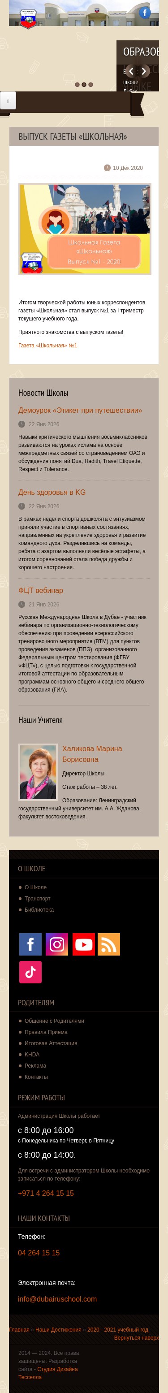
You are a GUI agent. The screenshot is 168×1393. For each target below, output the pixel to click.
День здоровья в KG (52, 492)
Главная (19, 1330)
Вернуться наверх (136, 1338)
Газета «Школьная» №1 (47, 345)
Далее (144, 71)
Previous (131, 71)
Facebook (145, 13)
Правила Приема (46, 1032)
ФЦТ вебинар (40, 590)
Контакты (36, 1077)
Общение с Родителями (54, 1021)
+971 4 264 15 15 (46, 1193)
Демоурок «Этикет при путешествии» (80, 410)
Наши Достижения (58, 1330)
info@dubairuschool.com (57, 1299)
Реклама (35, 1066)
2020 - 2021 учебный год (117, 1330)
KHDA (32, 1054)
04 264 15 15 (39, 1253)
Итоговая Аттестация (51, 1043)
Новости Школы (43, 392)
